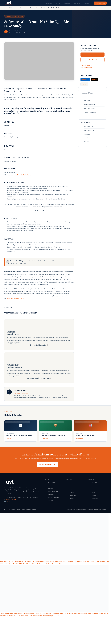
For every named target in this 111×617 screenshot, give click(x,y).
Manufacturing (51, 486)
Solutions (49, 3)
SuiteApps (68, 3)
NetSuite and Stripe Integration (85, 435)
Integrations (87, 138)
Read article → (10, 438)
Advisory (72, 498)
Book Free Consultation (92, 54)
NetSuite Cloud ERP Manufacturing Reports (19, 435)
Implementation (74, 483)
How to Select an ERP (89, 108)
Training (72, 492)
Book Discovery (100, 3)
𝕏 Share (94, 79)
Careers (94, 495)
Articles (11, 8)
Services (59, 3)
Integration (72, 486)
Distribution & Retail (89, 130)
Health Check (73, 495)
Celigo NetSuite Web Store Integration (53, 435)
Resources (77, 3)
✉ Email (84, 84)
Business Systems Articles (22, 8)
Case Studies (95, 489)
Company (87, 3)
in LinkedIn (85, 79)
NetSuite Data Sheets (89, 104)
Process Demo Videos (90, 112)
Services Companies (53, 497)
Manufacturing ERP (89, 126)
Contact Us (95, 498)
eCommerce (87, 134)
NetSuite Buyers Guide (90, 97)
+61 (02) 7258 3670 (87, 65)
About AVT (94, 483)
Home (5, 8)
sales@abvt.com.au (87, 67)
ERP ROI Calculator (89, 101)
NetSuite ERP (51, 483)
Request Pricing (92, 59)
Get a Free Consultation (47, 464)
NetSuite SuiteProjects (24, 175)
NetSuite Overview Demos (15, 298)
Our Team (94, 486)
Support (72, 489)
